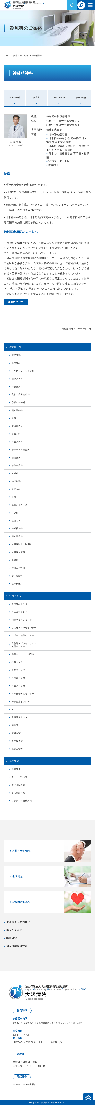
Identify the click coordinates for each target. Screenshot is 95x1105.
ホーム (7, 55)
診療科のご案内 (21, 55)
